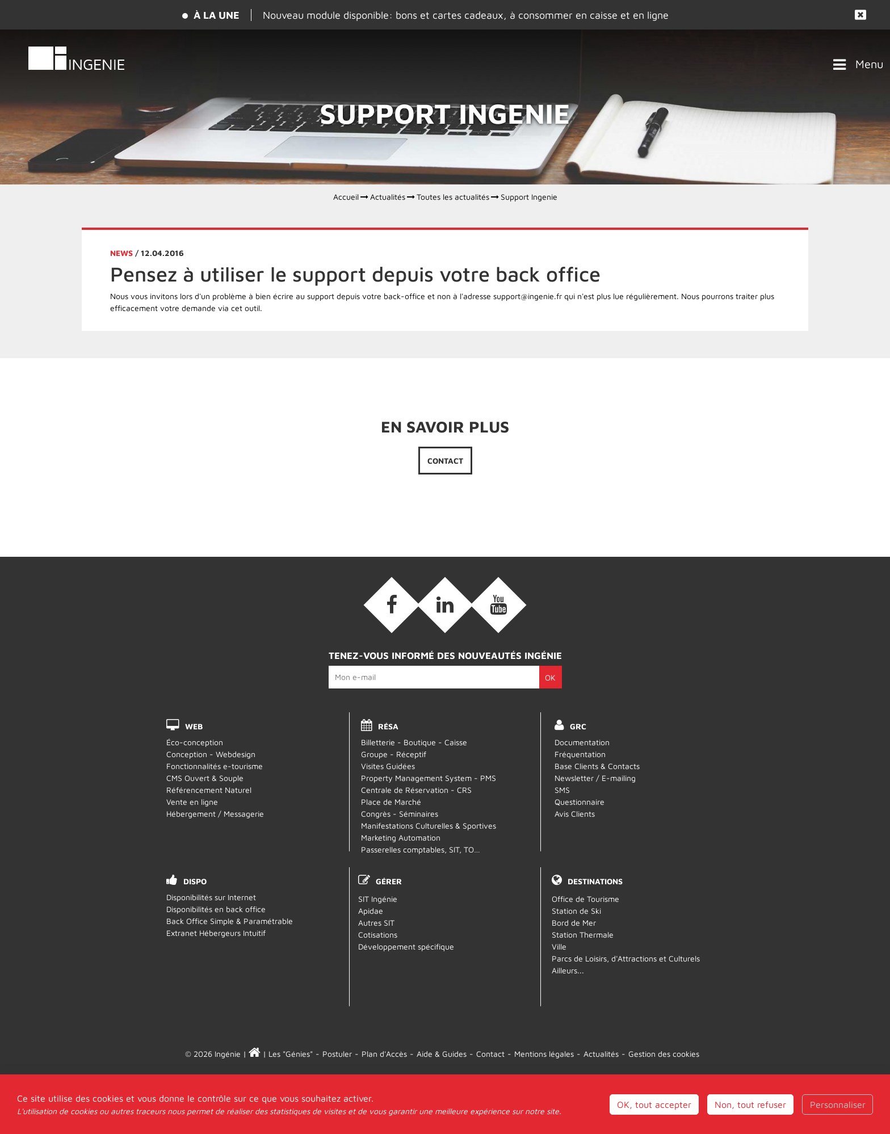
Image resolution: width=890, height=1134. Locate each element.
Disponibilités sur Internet (211, 897)
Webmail (445, 1090)
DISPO (195, 881)
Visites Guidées (388, 766)
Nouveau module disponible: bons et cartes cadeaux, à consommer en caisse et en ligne (466, 15)
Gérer (389, 881)
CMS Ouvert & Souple (205, 778)
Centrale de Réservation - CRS (416, 790)
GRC (578, 726)
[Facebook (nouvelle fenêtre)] (392, 605)
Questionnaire (579, 802)
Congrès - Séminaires (399, 813)
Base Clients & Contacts (597, 766)
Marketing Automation (400, 837)
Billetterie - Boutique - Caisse (414, 742)
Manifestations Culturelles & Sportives (428, 825)
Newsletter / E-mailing (595, 778)
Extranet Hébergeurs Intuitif (216, 933)
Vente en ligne (192, 802)
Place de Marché (391, 802)
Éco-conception (194, 742)
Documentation (582, 742)
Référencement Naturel (208, 790)
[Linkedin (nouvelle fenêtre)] (445, 605)
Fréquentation (580, 754)
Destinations (595, 881)
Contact (445, 460)
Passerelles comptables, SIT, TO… (420, 849)
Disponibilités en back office (216, 909)
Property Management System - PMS (428, 778)
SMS (562, 790)
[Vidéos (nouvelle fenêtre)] (498, 605)
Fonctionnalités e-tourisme (214, 766)
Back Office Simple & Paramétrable (229, 921)
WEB (194, 726)
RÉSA (388, 726)
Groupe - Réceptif (393, 754)
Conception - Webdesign (210, 754)
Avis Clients (575, 813)
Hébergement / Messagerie (215, 813)
